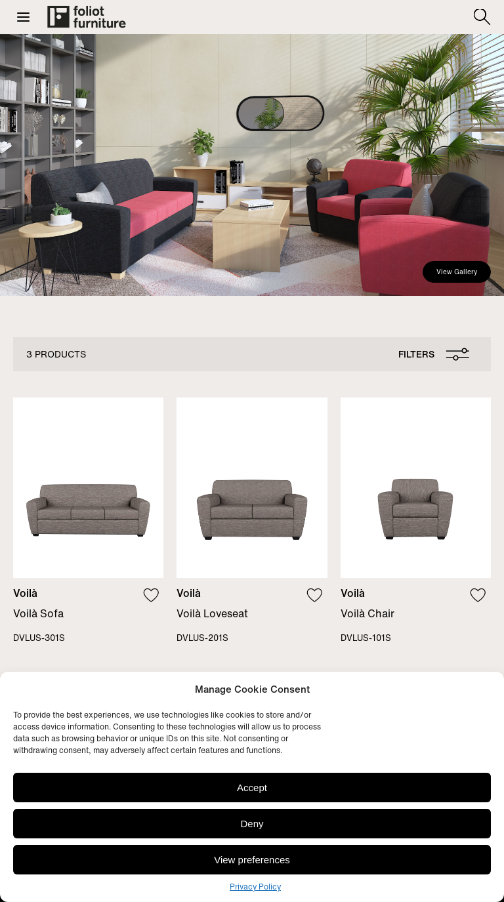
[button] (23, 17)
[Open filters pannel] (431, 354)
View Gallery (456, 272)
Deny (251, 823)
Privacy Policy (255, 886)
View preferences (252, 859)
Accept (252, 787)
